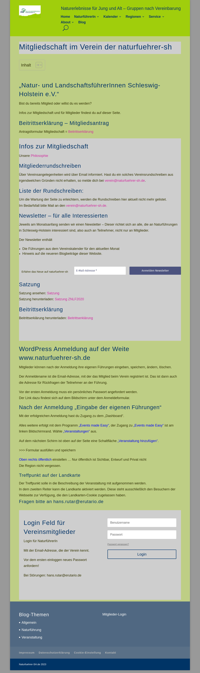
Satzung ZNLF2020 (69, 299)
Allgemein (29, 622)
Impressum (27, 652)
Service (155, 16)
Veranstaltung (32, 637)
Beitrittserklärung (80, 132)
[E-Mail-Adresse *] (100, 271)
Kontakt (110, 652)
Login (141, 554)
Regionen (133, 16)
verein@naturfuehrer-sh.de (125, 180)
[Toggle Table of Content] (37, 65)
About (65, 22)
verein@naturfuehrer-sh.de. (86, 205)
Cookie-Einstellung (87, 652)
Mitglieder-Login (114, 614)
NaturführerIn (85, 16)
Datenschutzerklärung (54, 652)
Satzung (53, 293)
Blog (82, 22)
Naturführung (31, 630)
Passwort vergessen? (118, 544)
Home (65, 16)
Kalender (110, 16)
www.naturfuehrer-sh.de (54, 357)
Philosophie (39, 156)
